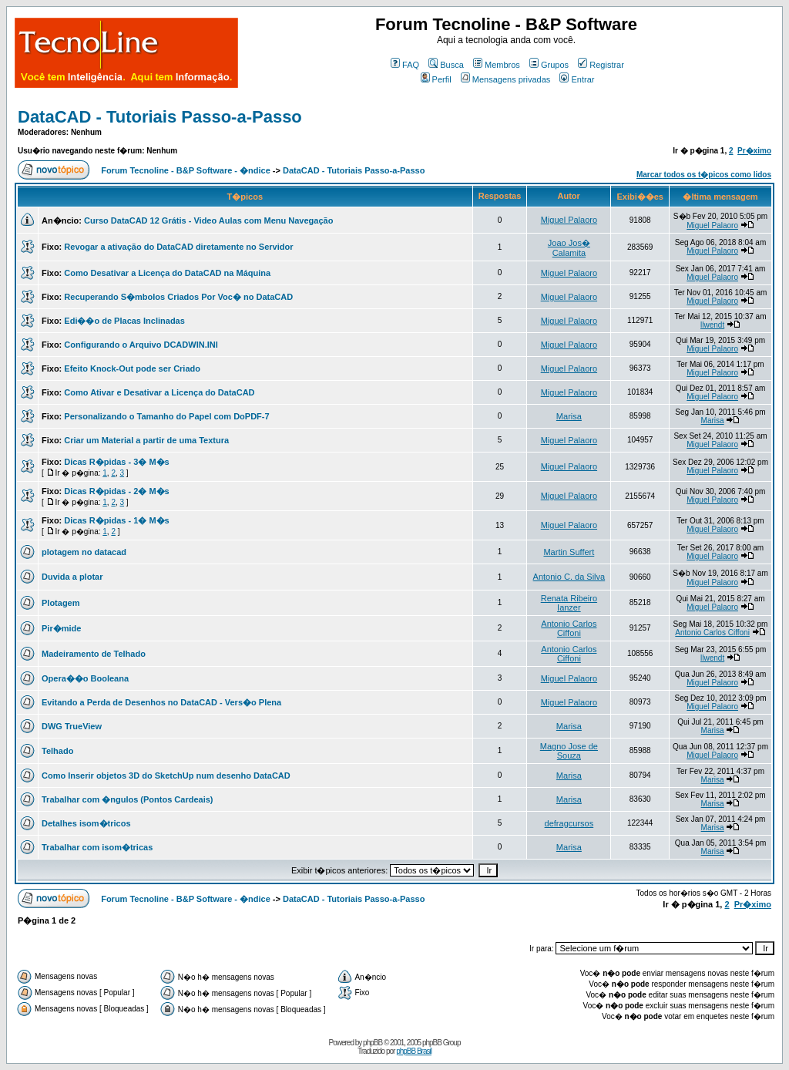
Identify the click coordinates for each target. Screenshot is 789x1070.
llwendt (712, 325)
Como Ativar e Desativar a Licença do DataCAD (159, 392)
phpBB (372, 1042)
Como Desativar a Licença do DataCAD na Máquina (167, 273)
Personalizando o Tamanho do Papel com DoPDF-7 (166, 416)
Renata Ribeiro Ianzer (569, 603)
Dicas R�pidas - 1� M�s (116, 520)
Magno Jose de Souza (569, 751)
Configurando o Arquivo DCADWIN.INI (140, 344)
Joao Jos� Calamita (569, 247)
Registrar (601, 64)
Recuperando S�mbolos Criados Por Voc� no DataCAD (178, 296)
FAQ (405, 64)
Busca (446, 64)
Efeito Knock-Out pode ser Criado (132, 368)
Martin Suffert (568, 552)
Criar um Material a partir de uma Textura (146, 440)
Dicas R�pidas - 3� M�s (116, 461)
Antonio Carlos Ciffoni (568, 628)
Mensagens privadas (506, 79)
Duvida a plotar (72, 576)
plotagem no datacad (84, 552)
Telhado (57, 750)
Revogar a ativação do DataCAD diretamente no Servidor (178, 246)
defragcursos (569, 823)
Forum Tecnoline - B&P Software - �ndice (185, 170)
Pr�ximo (754, 150)
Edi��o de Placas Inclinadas (124, 320)
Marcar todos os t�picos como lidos (703, 174)
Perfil (436, 79)
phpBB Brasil (413, 1051)
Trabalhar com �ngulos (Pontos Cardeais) (127, 799)
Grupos (549, 64)
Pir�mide (61, 628)
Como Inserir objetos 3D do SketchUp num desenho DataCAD (166, 775)
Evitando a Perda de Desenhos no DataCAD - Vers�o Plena (161, 702)
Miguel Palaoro (569, 219)
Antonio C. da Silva (569, 576)
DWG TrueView (72, 726)
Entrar (576, 79)
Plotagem (61, 602)
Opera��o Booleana (85, 678)
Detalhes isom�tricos (86, 823)
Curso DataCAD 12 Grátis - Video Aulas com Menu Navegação (208, 220)
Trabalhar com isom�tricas (97, 847)
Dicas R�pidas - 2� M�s (116, 491)
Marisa (569, 416)
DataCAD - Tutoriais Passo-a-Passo (160, 116)
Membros (496, 64)
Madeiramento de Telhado (94, 653)
